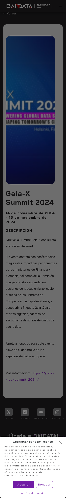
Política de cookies (33, 493)
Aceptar (23, 484)
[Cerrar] (60, 442)
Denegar (44, 484)
